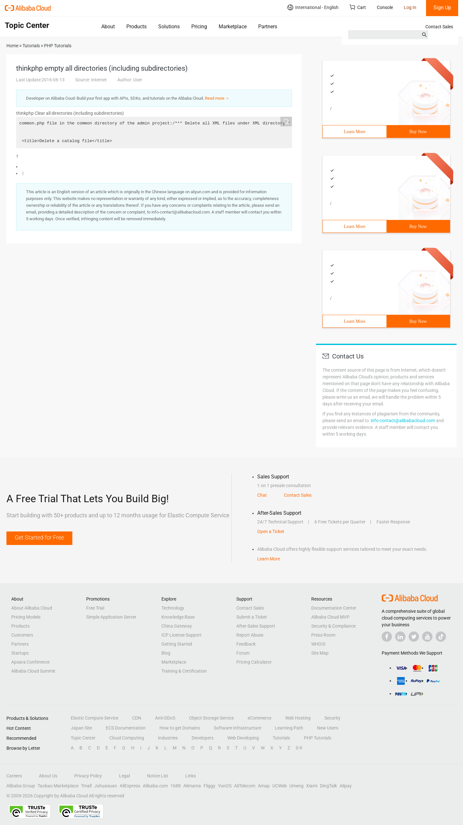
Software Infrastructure (237, 727)
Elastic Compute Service (94, 718)
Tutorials (281, 737)
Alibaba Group (20, 785)
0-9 (299, 747)
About (108, 26)
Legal (124, 775)
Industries (168, 737)
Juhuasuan (105, 785)
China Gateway (176, 626)
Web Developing (243, 737)
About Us (48, 775)
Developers (202, 737)
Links (190, 775)
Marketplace (233, 26)
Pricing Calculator (254, 662)
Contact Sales (439, 26)
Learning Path (289, 727)
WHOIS (318, 644)
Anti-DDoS (165, 718)
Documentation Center (333, 608)
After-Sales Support (255, 626)
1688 (175, 785)
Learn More (354, 131)
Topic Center (83, 737)
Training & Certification (184, 671)
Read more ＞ (217, 98)
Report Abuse (249, 635)
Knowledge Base (178, 617)
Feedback (246, 644)
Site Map (320, 653)
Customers (22, 635)
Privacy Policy (88, 775)
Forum (243, 653)
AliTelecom (244, 785)
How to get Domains (179, 727)
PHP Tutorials (317, 737)
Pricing (199, 26)
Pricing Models (26, 617)
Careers (14, 775)
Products (136, 26)
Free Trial (95, 608)
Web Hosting (298, 718)
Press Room (323, 635)
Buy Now (418, 131)
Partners (267, 26)
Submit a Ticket (251, 617)
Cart (358, 7)
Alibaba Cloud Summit (33, 671)
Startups (20, 653)
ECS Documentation (126, 727)
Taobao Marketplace (58, 785)
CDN (136, 718)
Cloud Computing (126, 737)
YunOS (225, 785)
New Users (327, 727)
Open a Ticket (270, 531)
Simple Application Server (111, 617)
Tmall (86, 785)
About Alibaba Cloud (31, 608)
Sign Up (442, 8)
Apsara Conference (30, 662)
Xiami (311, 785)
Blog (165, 653)
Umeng (296, 785)
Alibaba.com (155, 785)
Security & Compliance (333, 626)
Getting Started (176, 644)
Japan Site (81, 727)
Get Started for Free (39, 537)
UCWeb (279, 785)
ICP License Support (181, 635)
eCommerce (259, 718)
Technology (172, 608)
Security (332, 718)
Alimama (192, 785)
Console (385, 7)
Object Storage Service (211, 718)
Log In (410, 7)
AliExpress (130, 785)
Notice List (157, 775)
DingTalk (328, 785)
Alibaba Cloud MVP (330, 617)
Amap (264, 785)
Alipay (346, 785)
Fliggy (209, 785)
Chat (262, 495)
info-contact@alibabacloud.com (403, 420)
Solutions (169, 26)
